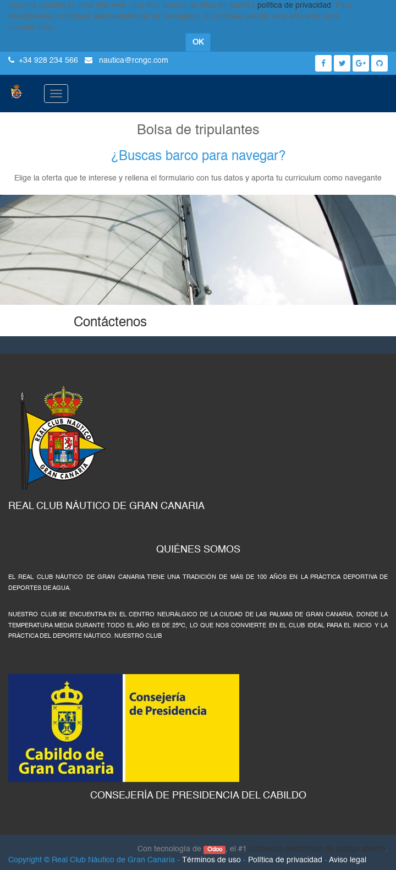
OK (198, 42)
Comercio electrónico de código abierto (317, 849)
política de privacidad (294, 5)
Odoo (214, 849)
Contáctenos (110, 323)
